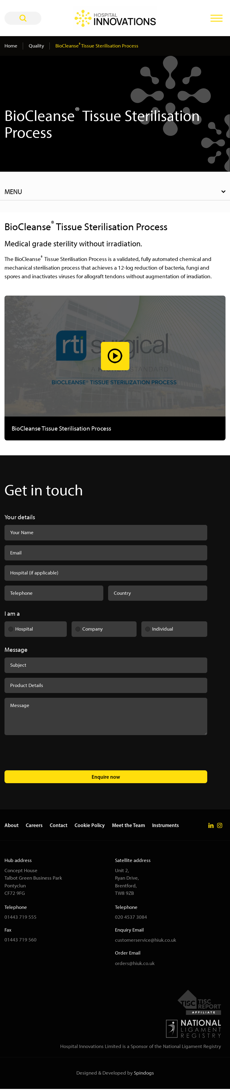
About (11, 827)
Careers (34, 827)
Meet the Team (128, 827)
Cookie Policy (90, 827)
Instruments (165, 827)
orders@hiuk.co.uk (135, 965)
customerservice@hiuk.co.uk (145, 942)
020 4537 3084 (131, 919)
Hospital (19, 629)
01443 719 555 (20, 919)
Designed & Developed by (115, 1075)
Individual (157, 629)
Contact (58, 827)
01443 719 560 (20, 942)
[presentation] (50, 755)
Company (87, 629)
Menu (13, 192)
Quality (36, 46)
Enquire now (106, 778)
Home (10, 46)
